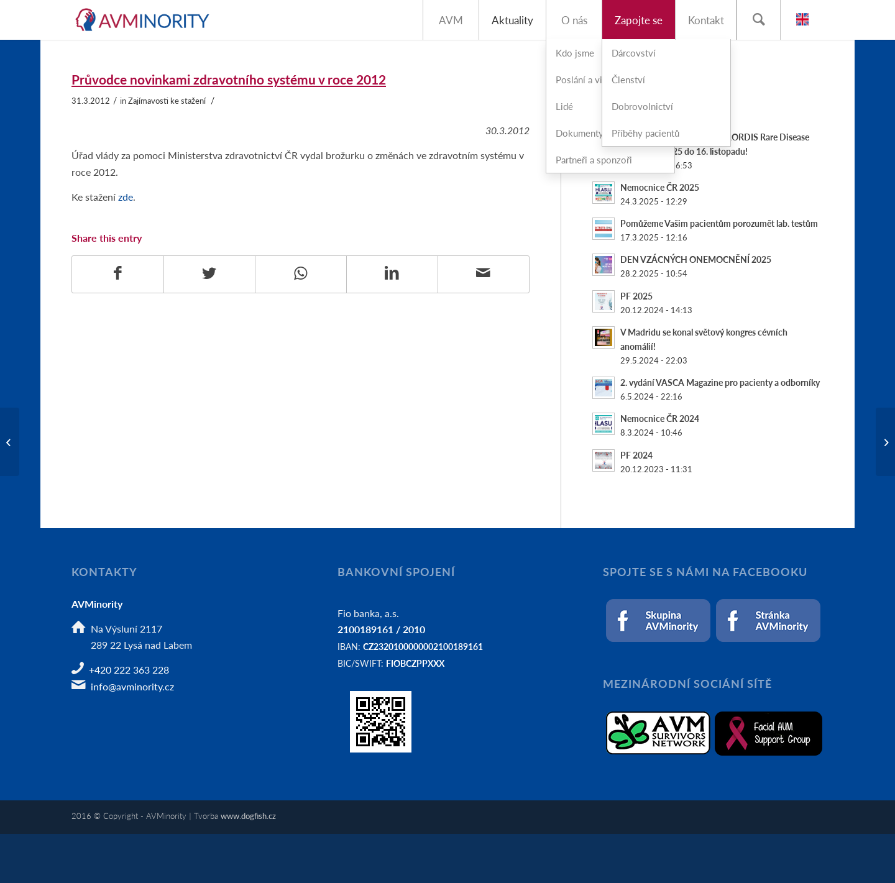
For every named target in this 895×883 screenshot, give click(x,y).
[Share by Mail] (483, 274)
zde (125, 197)
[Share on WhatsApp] (300, 274)
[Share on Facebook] (117, 274)
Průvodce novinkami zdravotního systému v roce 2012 (228, 79)
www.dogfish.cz (248, 815)
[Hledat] (758, 20)
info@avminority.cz (132, 686)
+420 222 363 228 (129, 669)
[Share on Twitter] (209, 274)
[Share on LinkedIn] (392, 274)
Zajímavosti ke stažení (167, 100)
